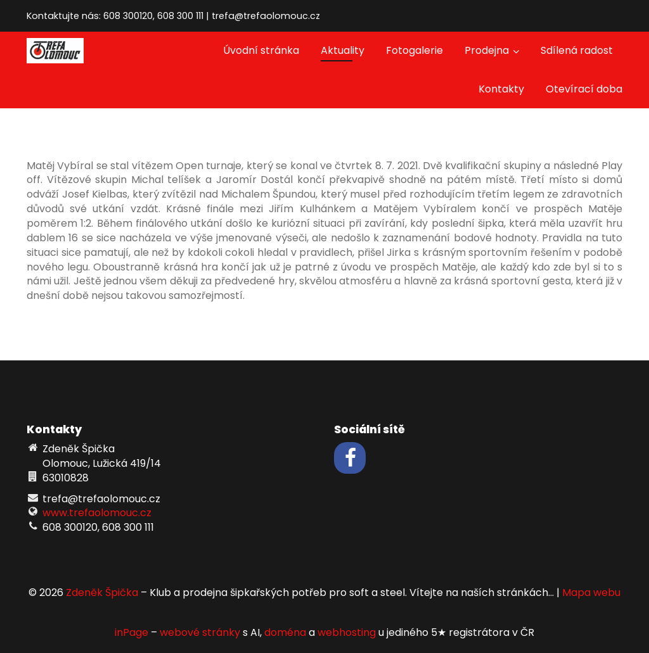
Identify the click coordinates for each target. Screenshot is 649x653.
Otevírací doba (584, 89)
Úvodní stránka (261, 50)
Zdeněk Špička (102, 592)
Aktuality (342, 50)
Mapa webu (591, 592)
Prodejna (492, 50)
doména (285, 632)
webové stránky (200, 632)
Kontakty (501, 89)
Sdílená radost (577, 50)
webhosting (347, 632)
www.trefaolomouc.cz (96, 512)
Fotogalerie (414, 50)
